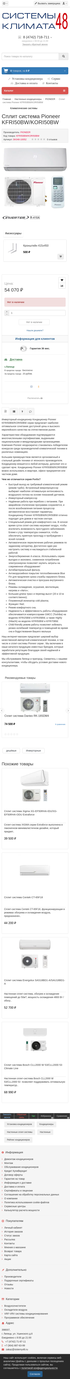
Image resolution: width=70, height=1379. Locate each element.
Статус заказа (12, 1235)
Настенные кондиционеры (28, 99)
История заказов (13, 1231)
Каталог (34, 90)
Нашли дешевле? (35, 330)
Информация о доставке (18, 1182)
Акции (7, 1259)
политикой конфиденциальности (39, 1368)
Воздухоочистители (15, 1305)
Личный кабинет (13, 1227)
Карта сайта (11, 1255)
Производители (12, 1276)
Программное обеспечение (19, 1317)
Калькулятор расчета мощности (22, 1210)
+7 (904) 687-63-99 (13, 1345)
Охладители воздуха (15, 1309)
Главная (7, 99)
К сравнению (60, 724)
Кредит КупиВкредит (15, 1171)
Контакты (9, 1243)
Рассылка (9, 1239)
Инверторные (33, 750)
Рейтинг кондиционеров (18, 1140)
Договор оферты (13, 1174)
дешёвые (11, 750)
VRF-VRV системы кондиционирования (26, 1313)
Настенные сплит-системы (19, 1132)
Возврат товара (13, 1251)
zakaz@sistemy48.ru (15, 1349)
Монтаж (8, 1163)
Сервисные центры (15, 1206)
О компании (10, 1198)
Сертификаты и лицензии (18, 1190)
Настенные (45, 1132)
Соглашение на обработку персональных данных (31, 1194)
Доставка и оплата (14, 1186)
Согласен (35, 1374)
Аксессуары (13, 233)
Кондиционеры (46, 1124)
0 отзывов (52, 139)
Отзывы (8, 1284)
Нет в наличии (34, 322)
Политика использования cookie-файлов (26, 1202)
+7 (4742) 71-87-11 (14, 1341)
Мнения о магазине (15, 1247)
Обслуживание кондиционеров (21, 1167)
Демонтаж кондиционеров (18, 1159)
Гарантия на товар (14, 1178)
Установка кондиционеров (19, 1124)
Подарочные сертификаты (19, 1280)
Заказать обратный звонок (34, 44)
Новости (8, 1288)
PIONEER (50, 99)
